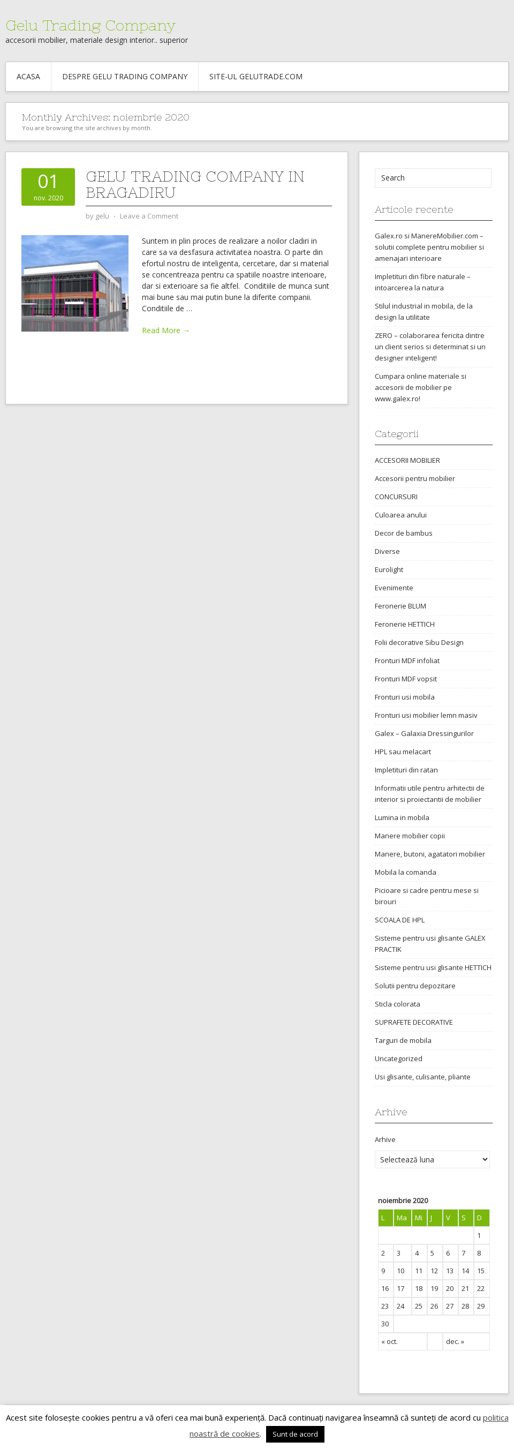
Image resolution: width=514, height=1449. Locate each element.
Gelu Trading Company (90, 25)
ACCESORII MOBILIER (407, 460)
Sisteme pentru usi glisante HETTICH (433, 967)
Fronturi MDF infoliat (407, 660)
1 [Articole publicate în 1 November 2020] (479, 1235)
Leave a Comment (149, 216)
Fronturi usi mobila (405, 697)
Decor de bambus (404, 533)
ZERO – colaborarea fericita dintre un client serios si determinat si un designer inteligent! (430, 347)
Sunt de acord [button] (295, 1434)
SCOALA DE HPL (400, 920)
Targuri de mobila (403, 1040)
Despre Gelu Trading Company (124, 76)
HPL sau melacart (403, 751)
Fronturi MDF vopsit (406, 679)
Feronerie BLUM (400, 606)
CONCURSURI (396, 496)
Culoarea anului (401, 515)
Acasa (28, 76)
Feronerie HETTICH (405, 624)
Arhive (385, 1139)
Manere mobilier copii (410, 835)
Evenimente (394, 587)
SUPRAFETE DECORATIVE (414, 1022)
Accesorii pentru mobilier (415, 478)
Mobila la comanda (405, 872)
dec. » (455, 1341)
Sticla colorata (397, 1004)
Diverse (387, 551)
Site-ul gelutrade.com (256, 76)
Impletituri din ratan (406, 770)
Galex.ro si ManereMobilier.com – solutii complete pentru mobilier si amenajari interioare (429, 247)
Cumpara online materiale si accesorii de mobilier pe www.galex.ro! (420, 387)
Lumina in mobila (402, 817)
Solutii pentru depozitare (415, 985)
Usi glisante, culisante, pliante (423, 1077)
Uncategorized (398, 1058)
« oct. (389, 1341)
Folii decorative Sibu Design (419, 642)
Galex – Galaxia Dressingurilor (424, 733)
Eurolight (389, 569)
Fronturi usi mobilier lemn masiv (426, 715)
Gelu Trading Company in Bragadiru (195, 184)
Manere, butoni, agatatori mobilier (430, 854)
